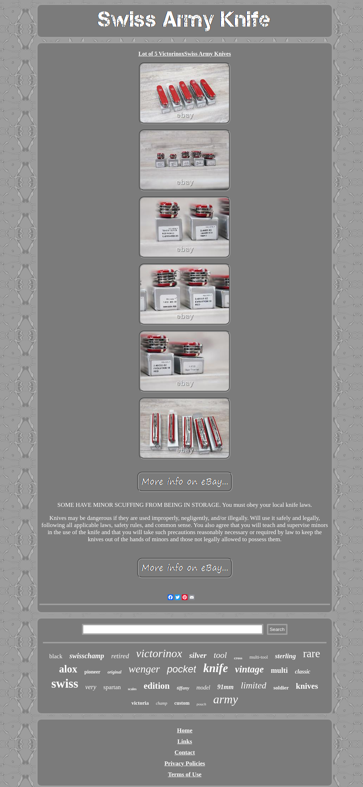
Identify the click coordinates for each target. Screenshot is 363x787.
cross (238, 658)
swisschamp (86, 656)
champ (161, 703)
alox (68, 669)
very (90, 687)
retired (120, 656)
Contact (184, 752)
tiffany (183, 688)
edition (157, 686)
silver (198, 655)
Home (184, 730)
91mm (225, 687)
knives (307, 686)
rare (311, 653)
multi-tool (259, 657)
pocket (181, 669)
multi (279, 670)
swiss (64, 684)
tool (220, 655)
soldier (281, 688)
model (203, 688)
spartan (112, 687)
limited (253, 685)
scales (132, 689)
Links (184, 741)
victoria (140, 703)
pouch (201, 704)
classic (303, 672)
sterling (285, 656)
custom (182, 703)
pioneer (92, 672)
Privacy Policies (184, 763)
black (55, 656)
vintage (249, 669)
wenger (144, 669)
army (225, 699)
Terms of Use (185, 774)
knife (215, 668)
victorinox (159, 653)
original (114, 672)
